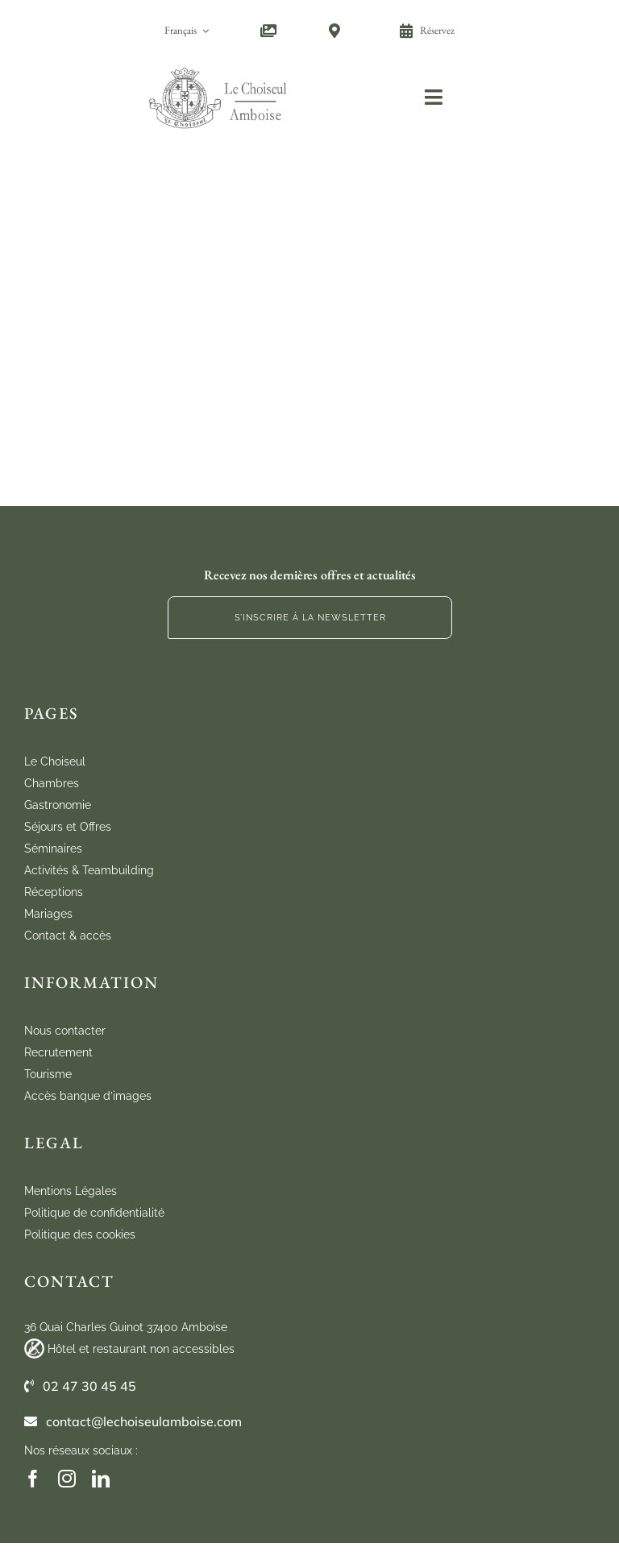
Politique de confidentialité (94, 1212)
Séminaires (53, 848)
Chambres (51, 783)
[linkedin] (101, 1478)
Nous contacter (65, 1030)
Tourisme (48, 1074)
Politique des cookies (79, 1234)
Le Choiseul (54, 761)
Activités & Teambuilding (89, 870)
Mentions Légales (70, 1191)
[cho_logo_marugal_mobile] (219, 66)
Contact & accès (67, 935)
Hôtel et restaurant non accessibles (141, 1348)
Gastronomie (57, 805)
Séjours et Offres (67, 826)
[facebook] (33, 1478)
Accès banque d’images (88, 1095)
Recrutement (58, 1052)
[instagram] (67, 1478)
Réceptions (53, 892)
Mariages (48, 913)
